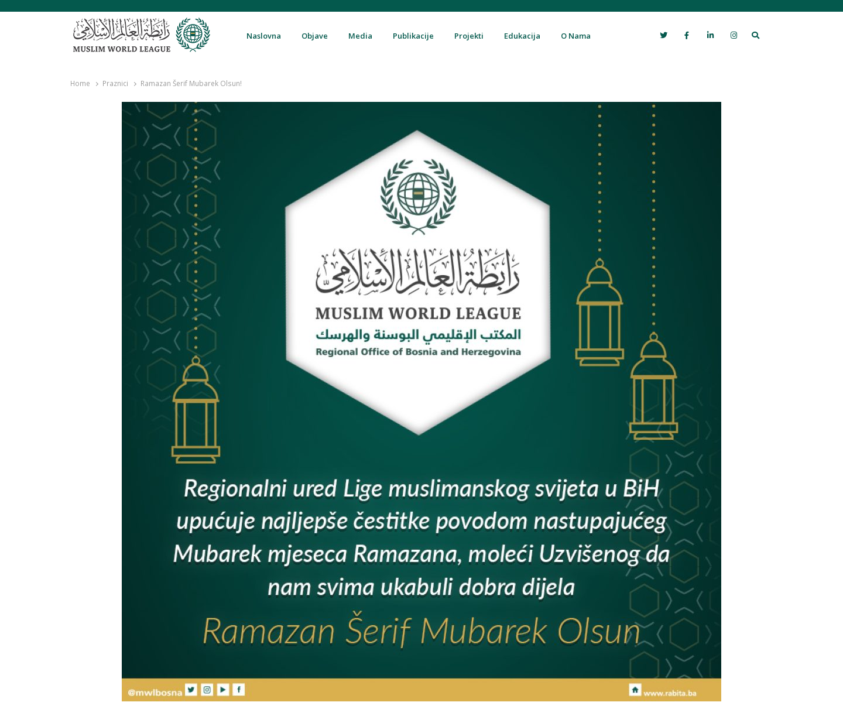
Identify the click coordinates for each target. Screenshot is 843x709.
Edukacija (522, 35)
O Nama (576, 35)
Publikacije (413, 35)
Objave (314, 35)
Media (360, 35)
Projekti (469, 35)
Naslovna (263, 35)
